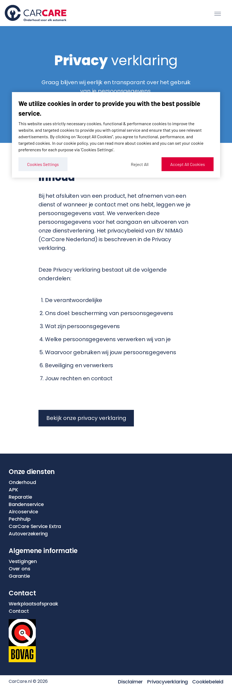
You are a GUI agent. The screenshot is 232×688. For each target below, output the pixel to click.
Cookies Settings (43, 164)
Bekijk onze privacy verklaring (86, 418)
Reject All (140, 164)
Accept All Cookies (187, 164)
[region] (116, 135)
